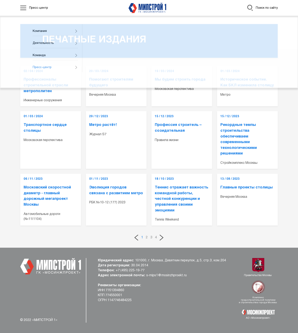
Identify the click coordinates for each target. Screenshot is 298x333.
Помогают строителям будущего (111, 82)
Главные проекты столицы (246, 187)
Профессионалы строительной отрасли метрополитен (46, 85)
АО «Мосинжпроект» (258, 318)
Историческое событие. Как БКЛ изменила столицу (247, 82)
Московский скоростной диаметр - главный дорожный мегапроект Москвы (47, 196)
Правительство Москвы (258, 275)
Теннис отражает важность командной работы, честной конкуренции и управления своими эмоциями (181, 199)
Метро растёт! (103, 125)
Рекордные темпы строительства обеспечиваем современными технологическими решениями (238, 139)
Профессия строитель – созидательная (178, 128)
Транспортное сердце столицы (45, 128)
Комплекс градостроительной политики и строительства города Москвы (258, 300)
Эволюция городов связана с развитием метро (116, 190)
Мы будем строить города (180, 79)
